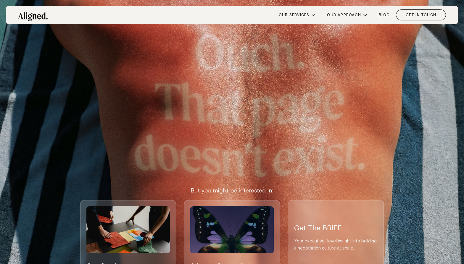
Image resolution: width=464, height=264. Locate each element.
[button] (297, 15)
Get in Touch (421, 14)
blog (384, 14)
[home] (33, 14)
